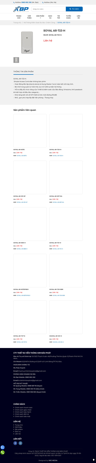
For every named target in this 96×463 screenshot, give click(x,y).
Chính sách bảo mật (22, 416)
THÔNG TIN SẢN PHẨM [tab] (23, 72)
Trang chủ (18, 17)
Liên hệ (78, 17)
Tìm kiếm (74, 9)
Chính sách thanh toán (23, 408)
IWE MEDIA (53, 460)
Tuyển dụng (68, 17)
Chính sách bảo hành (23, 412)
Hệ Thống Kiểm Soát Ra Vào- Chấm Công (39, 22)
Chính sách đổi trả (22, 414)
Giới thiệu (29, 17)
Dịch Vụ (50, 17)
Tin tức (58, 17)
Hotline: (25, 2)
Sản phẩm (40, 17)
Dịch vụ (18, 431)
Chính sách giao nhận (23, 410)
